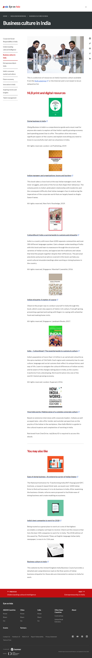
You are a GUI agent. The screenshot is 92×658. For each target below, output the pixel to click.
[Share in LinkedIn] (89, 57)
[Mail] (89, 47)
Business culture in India (9, 56)
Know (5, 614)
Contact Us (6, 636)
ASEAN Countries (9, 610)
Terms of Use (7, 640)
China (22, 610)
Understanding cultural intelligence (9, 48)
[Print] (89, 38)
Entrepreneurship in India (9, 64)
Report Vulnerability (37, 636)
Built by (12, 653)
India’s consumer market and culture (9, 72)
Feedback (15, 636)
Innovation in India (9, 84)
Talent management (9, 98)
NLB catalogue (40, 81)
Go (4, 621)
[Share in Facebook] (89, 52)
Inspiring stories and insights (10, 91)
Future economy (8, 79)
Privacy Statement (51, 636)
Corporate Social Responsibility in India (10, 40)
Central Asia (59, 616)
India (39, 610)
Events (5, 628)
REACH (24, 636)
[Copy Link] (89, 43)
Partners (23, 628)
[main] (46, 304)
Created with (13, 649)
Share (5, 617)
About (74, 610)
